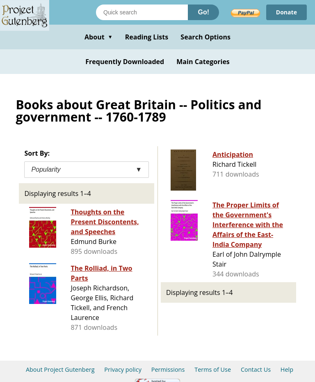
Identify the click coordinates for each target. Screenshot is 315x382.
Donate (286, 12)
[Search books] (142, 12)
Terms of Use (212, 369)
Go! (203, 12)
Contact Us (256, 369)
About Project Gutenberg (60, 369)
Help (287, 369)
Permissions (168, 369)
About (98, 37)
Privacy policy (123, 369)
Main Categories (203, 61)
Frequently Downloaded (124, 61)
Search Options (205, 36)
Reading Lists (147, 36)
